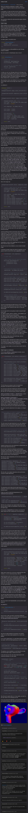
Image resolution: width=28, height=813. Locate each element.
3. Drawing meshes (12, 4)
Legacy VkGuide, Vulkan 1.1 (5, 4)
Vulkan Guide (4, 1)
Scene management (7, 725)
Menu (26, 1)
